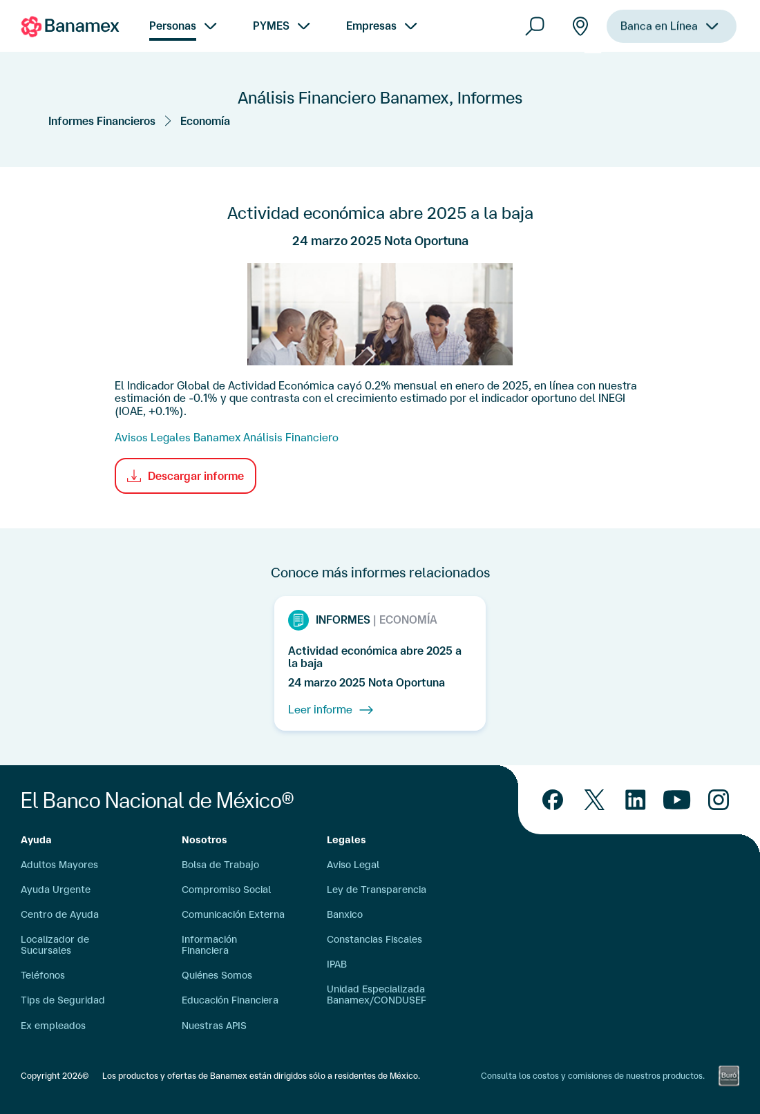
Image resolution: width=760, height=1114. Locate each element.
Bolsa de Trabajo (220, 864)
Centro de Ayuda (60, 914)
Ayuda (36, 839)
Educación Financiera (230, 1000)
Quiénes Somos (217, 975)
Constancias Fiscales (374, 939)
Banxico (345, 914)
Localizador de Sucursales (55, 945)
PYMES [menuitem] (271, 25)
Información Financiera (209, 945)
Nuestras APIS (214, 1025)
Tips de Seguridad (63, 1000)
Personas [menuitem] (172, 25)
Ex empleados (53, 1025)
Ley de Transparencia (376, 889)
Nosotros (204, 839)
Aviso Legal (353, 864)
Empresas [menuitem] (371, 25)
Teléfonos (43, 975)
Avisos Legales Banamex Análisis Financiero (227, 437)
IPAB (337, 964)
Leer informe (330, 710)
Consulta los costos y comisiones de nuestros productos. (593, 1075)
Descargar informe (185, 476)
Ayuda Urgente (56, 889)
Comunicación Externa (233, 914)
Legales (346, 839)
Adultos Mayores (59, 864)
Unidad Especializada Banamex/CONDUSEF (376, 994)
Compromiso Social (226, 889)
